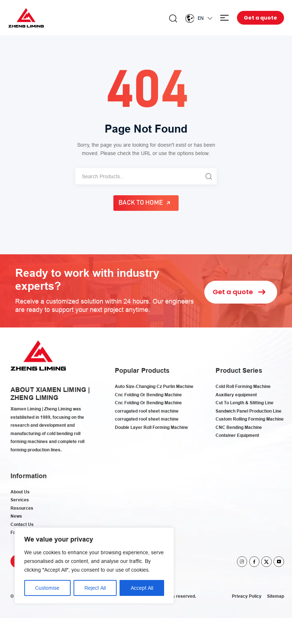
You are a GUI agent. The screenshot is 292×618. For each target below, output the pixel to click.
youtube (279, 561)
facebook (254, 561)
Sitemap (275, 596)
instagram (242, 561)
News (16, 516)
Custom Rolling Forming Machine (250, 419)
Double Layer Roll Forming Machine (151, 427)
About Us (20, 491)
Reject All (95, 588)
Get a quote (260, 17)
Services (20, 499)
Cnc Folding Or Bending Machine (148, 394)
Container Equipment (237, 435)
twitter (266, 561)
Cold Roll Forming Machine (243, 386)
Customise (47, 588)
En (201, 18)
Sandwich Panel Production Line (248, 411)
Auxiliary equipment (236, 394)
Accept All (142, 588)
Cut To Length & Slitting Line (245, 402)
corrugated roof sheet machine (147, 411)
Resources (22, 508)
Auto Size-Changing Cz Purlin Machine (154, 386)
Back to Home (140, 203)
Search (173, 18)
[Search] (137, 176)
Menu (224, 18)
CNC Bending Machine (239, 427)
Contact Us (22, 524)
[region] (94, 565)
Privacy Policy (247, 596)
